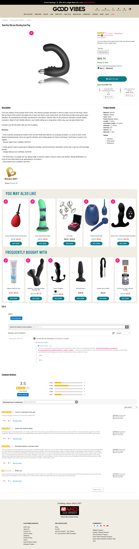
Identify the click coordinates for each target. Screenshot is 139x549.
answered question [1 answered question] (108, 35)
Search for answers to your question (21, 327)
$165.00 (80, 293)
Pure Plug (69, 236)
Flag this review (17, 421)
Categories (5, 20)
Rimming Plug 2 (80, 288)
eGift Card (27, 527)
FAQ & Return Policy (30, 542)
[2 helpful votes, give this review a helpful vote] (4, 439)
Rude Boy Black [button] (103, 52)
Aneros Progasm (58, 288)
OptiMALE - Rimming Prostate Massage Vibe (36, 289)
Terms (25, 540)
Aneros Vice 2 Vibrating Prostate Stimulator (123, 236)
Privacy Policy (28, 538)
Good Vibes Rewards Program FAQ (104, 539)
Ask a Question (101, 37)
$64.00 (103, 293)
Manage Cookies (29, 544)
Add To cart (112, 79)
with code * (69, 2)
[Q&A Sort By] (123, 333)
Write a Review (118, 33)
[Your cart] (129, 9)
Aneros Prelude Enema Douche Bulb (15, 236)
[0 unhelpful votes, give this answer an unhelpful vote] (40, 360)
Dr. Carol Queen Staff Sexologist (65, 533)
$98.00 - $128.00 (69, 239)
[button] (56, 291)
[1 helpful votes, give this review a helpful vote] (4, 481)
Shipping (26, 535)
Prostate (29, 20)
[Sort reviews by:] (130, 407)
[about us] (118, 9)
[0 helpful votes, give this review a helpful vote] (4, 421)
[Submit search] (127, 327)
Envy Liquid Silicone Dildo (42, 236)
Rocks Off (13, 183)
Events (57, 529)
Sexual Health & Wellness (17, 20)
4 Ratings (110, 33)
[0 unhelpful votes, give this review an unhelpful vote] (9, 421)
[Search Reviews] (51, 401)
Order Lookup (28, 533)
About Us (26, 529)
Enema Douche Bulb (96, 236)
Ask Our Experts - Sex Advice (64, 531)
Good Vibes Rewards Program (102, 537)
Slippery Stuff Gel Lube (13, 288)
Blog (56, 527)
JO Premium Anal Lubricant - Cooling (125, 289)
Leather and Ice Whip (103, 288)
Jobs (94, 541)
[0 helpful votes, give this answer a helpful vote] (40, 355)
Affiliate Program (98, 530)
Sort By (113, 333)
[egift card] (97, 9)
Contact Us (27, 531)
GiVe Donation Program (100, 534)
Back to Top (98, 489)
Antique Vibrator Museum (101, 532)
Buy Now (15, 243)
